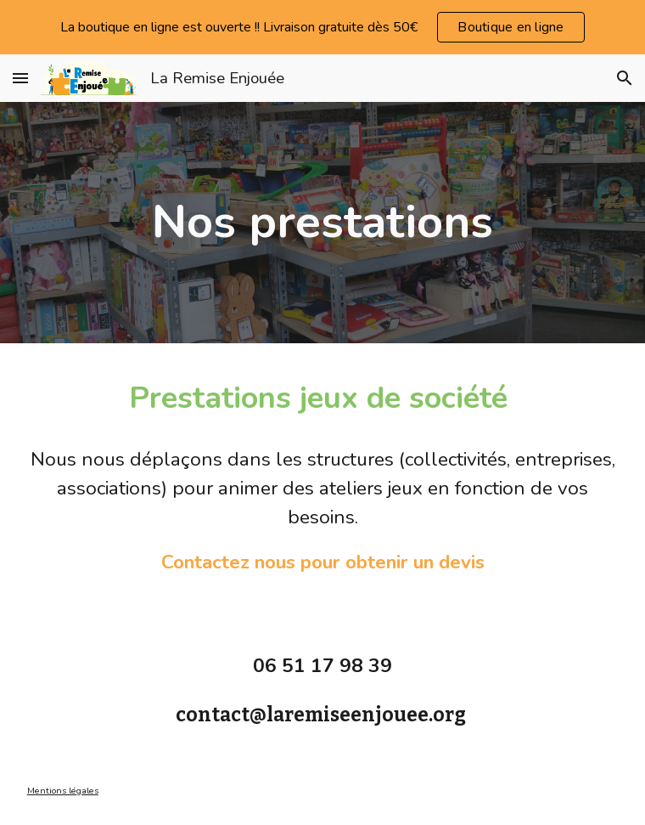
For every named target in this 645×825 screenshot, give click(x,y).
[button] (20, 77)
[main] (322, 222)
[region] (322, 27)
